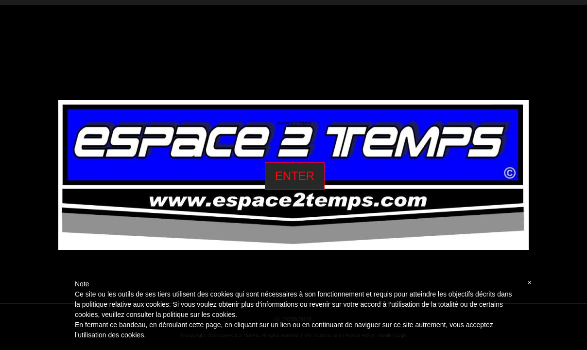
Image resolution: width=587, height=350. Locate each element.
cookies (223, 314)
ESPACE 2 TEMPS (294, 123)
